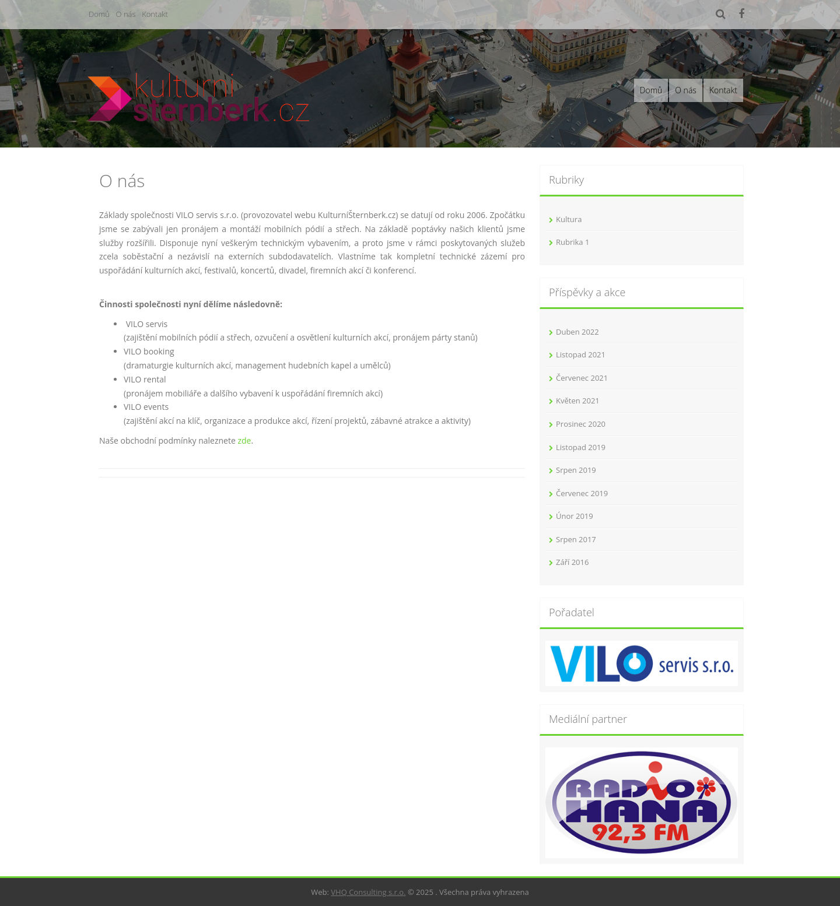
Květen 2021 (578, 400)
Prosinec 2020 (581, 424)
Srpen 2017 (576, 539)
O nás (126, 14)
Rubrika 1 (572, 242)
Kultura (569, 219)
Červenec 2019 (582, 493)
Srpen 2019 (576, 470)
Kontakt (155, 14)
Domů (99, 14)
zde (244, 440)
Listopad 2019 (581, 447)
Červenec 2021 (582, 378)
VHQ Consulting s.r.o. (368, 892)
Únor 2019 (574, 516)
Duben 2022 (577, 331)
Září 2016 (572, 562)
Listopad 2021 (581, 354)
